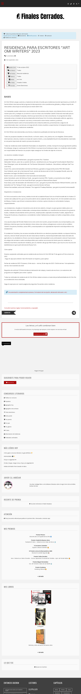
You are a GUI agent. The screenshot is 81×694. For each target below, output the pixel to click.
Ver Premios (11, 73)
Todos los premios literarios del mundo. (16, 34)
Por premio (8, 419)
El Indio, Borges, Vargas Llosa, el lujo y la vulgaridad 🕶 (19, 463)
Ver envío (11, 85)
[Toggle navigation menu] (2, 3)
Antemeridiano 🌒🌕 (9, 456)
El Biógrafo (40, 626)
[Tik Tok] (71, 4)
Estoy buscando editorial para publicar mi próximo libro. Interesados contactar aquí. (27, 518)
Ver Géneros (11, 70)
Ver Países (11, 82)
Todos (6, 430)
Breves (56, 689)
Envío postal (8, 416)
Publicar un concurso (10, 398)
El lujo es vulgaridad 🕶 (10, 459)
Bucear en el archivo (40, 667)
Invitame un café (40, 334)
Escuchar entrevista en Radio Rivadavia (40, 504)
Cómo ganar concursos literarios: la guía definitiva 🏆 (18, 453)
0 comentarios (10, 56)
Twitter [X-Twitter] (41, 35)
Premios (63, 689)
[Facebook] (74, 4)
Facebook (48, 35)
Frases (69, 689)
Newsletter (22, 35)
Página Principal (38, 371)
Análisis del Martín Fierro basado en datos (15, 466)
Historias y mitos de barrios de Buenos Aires (40, 645)
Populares (7, 401)
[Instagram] (68, 4)
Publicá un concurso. (10, 37)
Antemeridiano (40, 605)
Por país (7, 423)
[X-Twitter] (77, 4)
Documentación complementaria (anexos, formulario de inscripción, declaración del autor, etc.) (37, 292)
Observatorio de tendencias (12, 434)
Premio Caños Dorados (40, 556)
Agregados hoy (8, 405)
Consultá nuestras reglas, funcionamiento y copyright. (21, 308)
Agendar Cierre (11, 67)
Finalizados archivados (11, 437)
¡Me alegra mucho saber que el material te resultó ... (13, 690)
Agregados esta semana (11, 408)
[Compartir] (74, 313)
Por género (7, 427)
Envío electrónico (9, 412)
